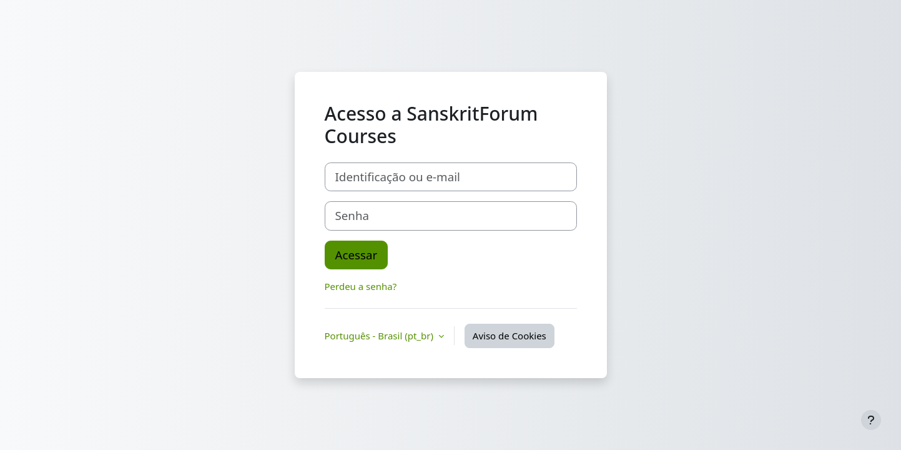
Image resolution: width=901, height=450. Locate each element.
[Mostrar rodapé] (871, 420)
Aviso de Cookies (509, 335)
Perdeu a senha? (361, 286)
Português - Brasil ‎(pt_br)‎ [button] (380, 335)
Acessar (356, 254)
